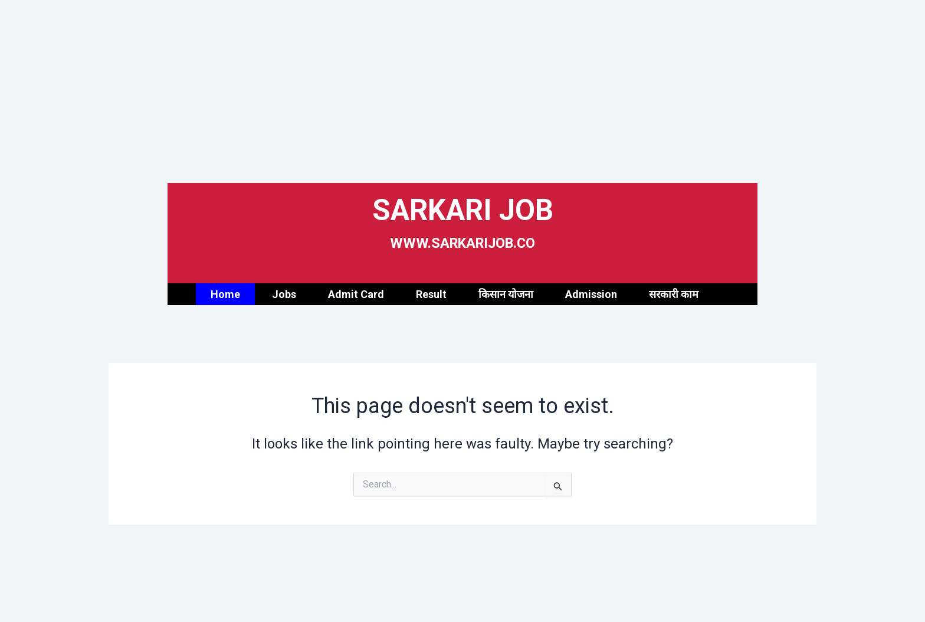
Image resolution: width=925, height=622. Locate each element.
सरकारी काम (673, 294)
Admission (591, 294)
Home (225, 294)
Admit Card (356, 294)
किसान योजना (505, 294)
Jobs (284, 294)
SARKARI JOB (462, 209)
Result (431, 294)
